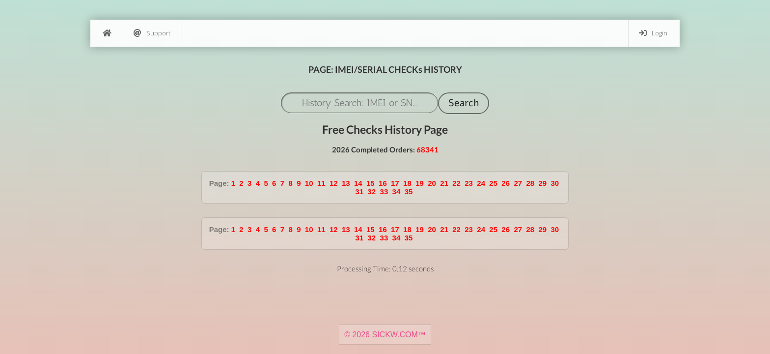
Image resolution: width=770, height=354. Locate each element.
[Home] (106, 33)
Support (152, 33)
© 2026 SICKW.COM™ (385, 334)
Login (653, 33)
